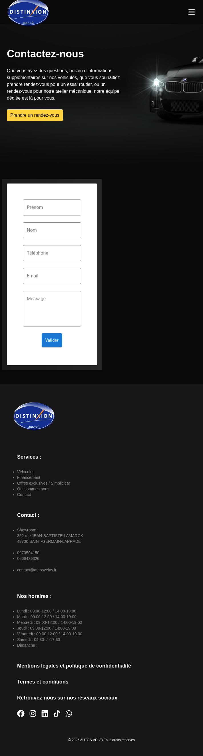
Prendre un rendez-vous (34, 115)
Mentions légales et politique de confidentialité (74, 666)
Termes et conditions (43, 682)
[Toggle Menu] (191, 12)
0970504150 (28, 553)
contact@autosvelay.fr (37, 570)
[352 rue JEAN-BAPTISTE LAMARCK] (151, 274)
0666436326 (28, 558)
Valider (52, 340)
